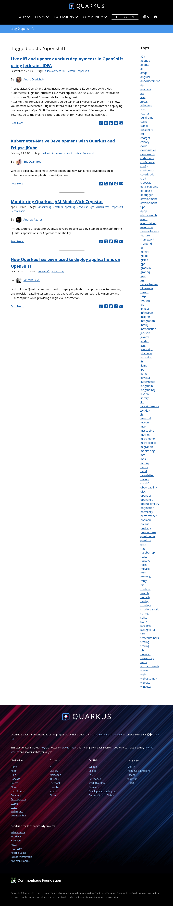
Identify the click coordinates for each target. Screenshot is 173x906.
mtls (143, 459)
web (143, 674)
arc (142, 93)
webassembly (148, 678)
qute (143, 544)
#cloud (46, 153)
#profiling (70, 207)
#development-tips (55, 70)
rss (142, 585)
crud (143, 178)
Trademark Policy (103, 893)
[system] (155, 17)
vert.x (143, 662)
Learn (42, 17)
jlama (143, 365)
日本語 (130, 783)
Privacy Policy (18, 815)
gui (142, 280)
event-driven (148, 223)
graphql (145, 272)
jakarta (144, 337)
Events (14, 783)
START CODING (125, 17)
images (145, 308)
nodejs (144, 479)
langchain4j (147, 390)
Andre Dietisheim (34, 79)
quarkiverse (147, 536)
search (144, 593)
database (146, 191)
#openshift (83, 70)
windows (145, 687)
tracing (144, 646)
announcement (150, 81)
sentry (144, 601)
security (145, 597)
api (142, 85)
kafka (143, 374)
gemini (144, 252)
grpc (143, 276)
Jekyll (43, 747)
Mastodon (55, 774)
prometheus (148, 532)
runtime (145, 589)
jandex (144, 341)
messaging (147, 430)
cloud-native (148, 150)
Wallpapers (17, 811)
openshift (146, 500)
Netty (14, 844)
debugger (146, 195)
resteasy (145, 577)
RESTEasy (16, 848)
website (145, 682)
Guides (92, 770)
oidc (142, 491)
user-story (147, 658)
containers (147, 170)
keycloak (145, 378)
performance (148, 516)
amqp (143, 73)
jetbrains (146, 357)
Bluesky (54, 770)
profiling (145, 528)
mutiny (144, 463)
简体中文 (132, 778)
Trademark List (124, 893)
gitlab (144, 256)
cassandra (146, 130)
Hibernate (16, 840)
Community (95, 17)
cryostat (145, 182)
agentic (145, 61)
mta (142, 455)
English (131, 766)
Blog (14, 29)
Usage (14, 803)
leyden (144, 394)
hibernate (146, 288)
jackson (145, 333)
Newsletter (17, 787)
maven (144, 422)
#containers (58, 153)
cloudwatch (147, 154)
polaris (144, 524)
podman (145, 520)
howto (144, 292)
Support (93, 766)
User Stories (17, 791)
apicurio (145, 89)
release (145, 569)
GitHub (53, 795)
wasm (144, 670)
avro (143, 109)
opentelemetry (149, 504)
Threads (54, 778)
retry (143, 581)
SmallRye (16, 836)
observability (148, 487)
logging (145, 410)
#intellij (71, 70)
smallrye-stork (149, 609)
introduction (148, 329)
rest (142, 573)
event (143, 219)
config (144, 166)
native (144, 467)
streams (145, 626)
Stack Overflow (97, 783)
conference (147, 162)
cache (143, 121)
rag (142, 548)
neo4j (143, 471)
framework (147, 239)
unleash (145, 654)
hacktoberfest (149, 284)
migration (146, 447)
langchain (146, 386)
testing (144, 642)
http (143, 296)
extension (146, 227)
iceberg (145, 300)
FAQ (91, 774)
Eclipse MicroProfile (21, 856)
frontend (146, 243)
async (143, 101)
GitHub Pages (69, 747)
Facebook (55, 783)
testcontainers (149, 638)
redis (143, 565)
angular (145, 77)
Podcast (15, 778)
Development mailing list (102, 791)
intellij (144, 325)
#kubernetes (74, 153)
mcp (143, 426)
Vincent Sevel (31, 280)
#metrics (58, 207)
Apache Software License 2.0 (106, 734)
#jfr (92, 207)
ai (141, 69)
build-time (146, 117)
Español (131, 774)
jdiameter (146, 353)
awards (145, 113)
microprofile (148, 443)
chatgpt (145, 138)
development (148, 199)
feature (145, 235)
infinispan (146, 313)
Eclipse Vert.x (18, 832)
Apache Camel (19, 852)
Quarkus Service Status (101, 795)
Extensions (66, 17)
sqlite (143, 617)
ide (142, 304)
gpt (142, 264)
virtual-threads (149, 666)
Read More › (17, 122)
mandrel (145, 418)
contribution (148, 174)
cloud (143, 146)
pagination (147, 508)
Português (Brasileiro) (139, 770)
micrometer (147, 439)
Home (14, 766)
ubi (142, 650)
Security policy (18, 799)
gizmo (144, 260)
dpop (143, 211)
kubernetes (147, 382)
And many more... (20, 860)
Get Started (95, 778)
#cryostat (82, 207)
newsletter (147, 475)
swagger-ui (147, 630)
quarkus (145, 540)
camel (144, 126)
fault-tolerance (149, 231)
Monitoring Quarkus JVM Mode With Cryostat (57, 201)
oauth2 (145, 483)
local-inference (149, 406)
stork (143, 621)
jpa (142, 369)
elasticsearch (148, 215)
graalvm (145, 268)
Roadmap (16, 795)
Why (24, 17)
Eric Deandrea (32, 162)
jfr (141, 361)
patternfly (146, 512)
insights (145, 317)
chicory (144, 142)
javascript (146, 349)
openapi (145, 495)
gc (141, 247)
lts (141, 414)
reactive (145, 561)
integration (147, 321)
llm (142, 402)
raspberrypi (147, 552)
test (142, 634)
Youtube (54, 791)
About (14, 770)
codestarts (147, 158)
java (142, 345)
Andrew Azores (33, 219)
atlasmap (146, 105)
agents (144, 65)
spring (144, 613)
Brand (14, 807)
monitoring (147, 451)
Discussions (95, 787)
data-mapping (149, 187)
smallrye (145, 605)
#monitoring (44, 207)
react (143, 556)
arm (142, 97)
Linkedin (54, 787)
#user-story (58, 271)
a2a (142, 56)
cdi (142, 134)
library (144, 398)
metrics (145, 434)
